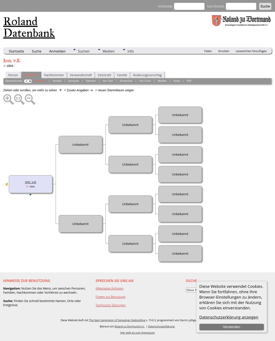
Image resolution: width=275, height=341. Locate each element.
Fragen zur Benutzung (110, 297)
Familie (122, 75)
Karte (176, 81)
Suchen (84, 51)
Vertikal (56, 81)
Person (13, 75)
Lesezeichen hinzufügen (251, 51)
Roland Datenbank (29, 27)
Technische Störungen (111, 305)
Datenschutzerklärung (161, 326)
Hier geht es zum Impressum (137, 333)
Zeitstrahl (104, 75)
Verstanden (231, 327)
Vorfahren (31, 75)
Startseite (16, 51)
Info (130, 51)
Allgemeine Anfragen (110, 288)
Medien (108, 51)
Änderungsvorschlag (147, 75)
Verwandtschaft (81, 75)
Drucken (223, 51)
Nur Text (108, 81)
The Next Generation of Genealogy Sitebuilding (117, 320)
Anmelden (57, 51)
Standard (40, 81)
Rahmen (91, 81)
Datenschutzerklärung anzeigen (228, 317)
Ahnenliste (126, 81)
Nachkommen (54, 75)
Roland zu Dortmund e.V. (130, 326)
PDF (189, 81)
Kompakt (73, 81)
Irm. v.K (30, 182)
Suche (36, 51)
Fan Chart (145, 81)
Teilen (208, 51)
